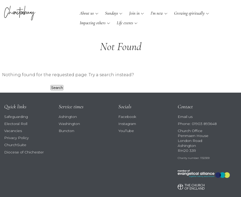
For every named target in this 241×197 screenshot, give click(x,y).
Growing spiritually (189, 13)
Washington (69, 124)
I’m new (157, 13)
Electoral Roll (15, 124)
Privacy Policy (16, 138)
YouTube (126, 131)
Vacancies (13, 131)
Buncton (66, 131)
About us (87, 13)
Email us (185, 117)
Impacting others (93, 23)
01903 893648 (204, 124)
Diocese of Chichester (24, 152)
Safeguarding (16, 117)
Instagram (127, 124)
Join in (134, 13)
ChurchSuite (15, 145)
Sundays (111, 13)
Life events (125, 23)
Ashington (68, 117)
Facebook (127, 117)
